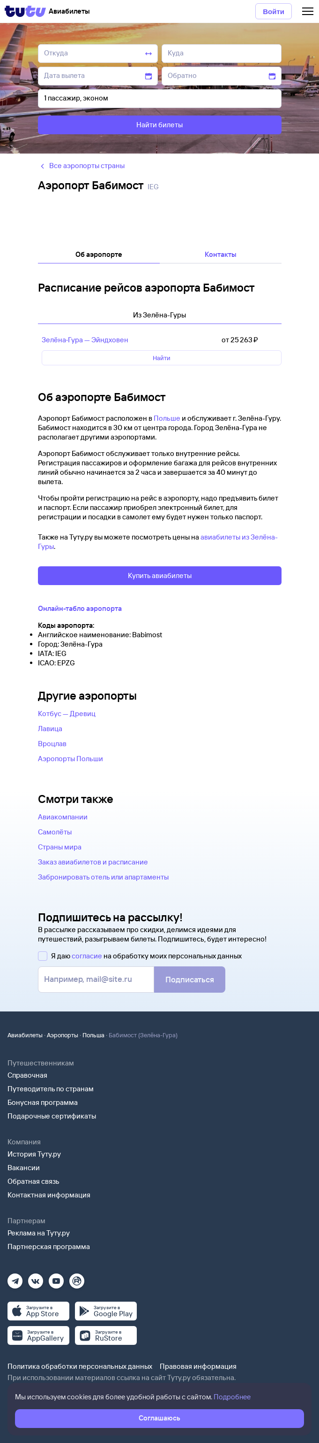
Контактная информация (48, 1194)
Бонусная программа (42, 1102)
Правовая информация (198, 1366)
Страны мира (60, 846)
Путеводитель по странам (50, 1088)
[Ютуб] (56, 1277)
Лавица (50, 728)
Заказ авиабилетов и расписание (93, 861)
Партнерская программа (48, 1246)
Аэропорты (62, 1035)
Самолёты (55, 831)
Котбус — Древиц (67, 713)
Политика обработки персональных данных (79, 1366)
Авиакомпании (63, 816)
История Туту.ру (34, 1154)
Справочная (27, 1075)
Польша (93, 1035)
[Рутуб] (76, 1277)
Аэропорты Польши (70, 758)
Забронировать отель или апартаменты (103, 876)
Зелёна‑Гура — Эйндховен (85, 339)
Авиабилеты (25, 1035)
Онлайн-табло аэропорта (80, 608)
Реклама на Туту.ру (38, 1232)
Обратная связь (33, 1181)
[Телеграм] (14, 1277)
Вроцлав (52, 743)
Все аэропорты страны (81, 165)
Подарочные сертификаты (51, 1115)
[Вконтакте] (35, 1277)
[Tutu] (25, 11)
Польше (167, 418)
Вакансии (23, 1167)
